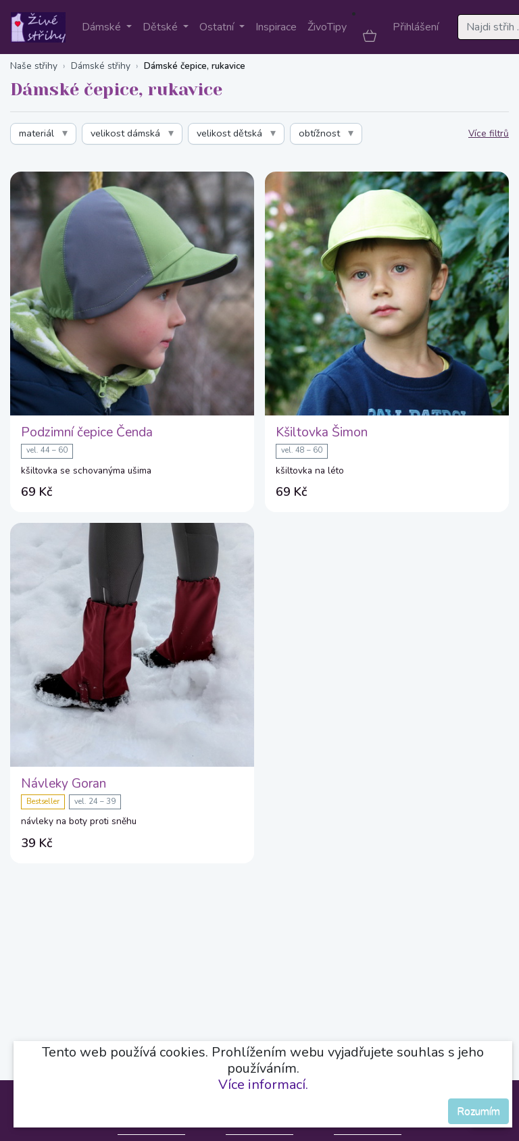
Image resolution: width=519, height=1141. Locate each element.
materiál (36, 133)
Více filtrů (488, 133)
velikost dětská (229, 133)
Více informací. (263, 1084)
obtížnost (319, 133)
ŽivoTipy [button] (327, 27)
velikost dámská (125, 133)
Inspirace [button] (276, 27)
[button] (369, 35)
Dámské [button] (103, 27)
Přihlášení (416, 27)
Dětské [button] (161, 27)
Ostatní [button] (218, 27)
